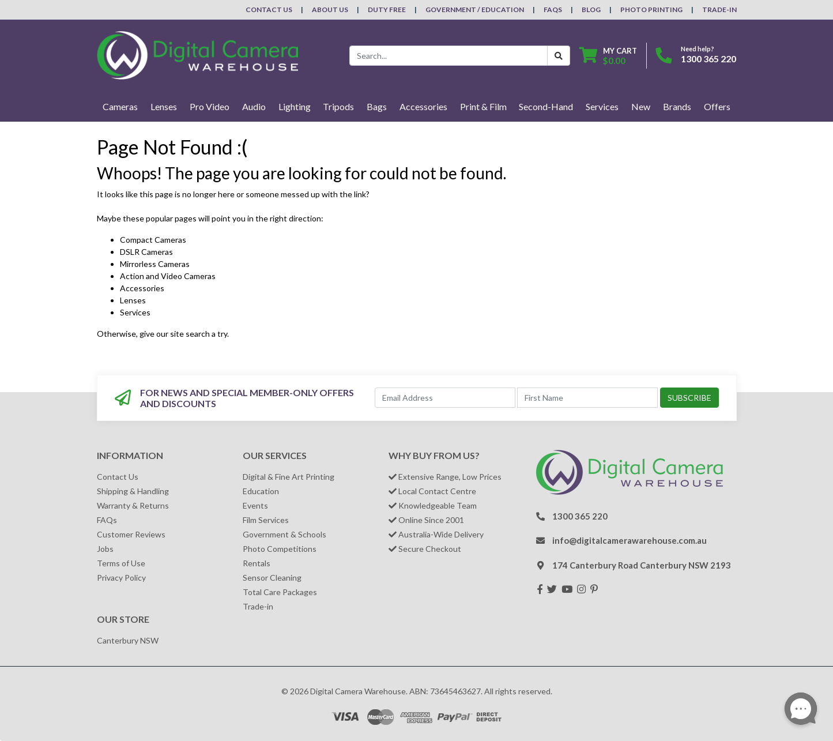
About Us (330, 9)
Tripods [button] (338, 106)
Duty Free (387, 9)
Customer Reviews (131, 534)
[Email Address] (445, 398)
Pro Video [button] (209, 106)
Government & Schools (284, 534)
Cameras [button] (120, 106)
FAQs (553, 9)
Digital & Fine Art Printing (288, 477)
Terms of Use (121, 563)
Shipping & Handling (133, 491)
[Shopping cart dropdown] (608, 55)
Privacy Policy (121, 577)
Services (135, 312)
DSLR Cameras (146, 252)
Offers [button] (717, 106)
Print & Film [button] (483, 106)
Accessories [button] (423, 106)
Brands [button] (677, 106)
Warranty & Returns (133, 505)
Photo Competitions (279, 549)
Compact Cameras (153, 240)
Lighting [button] (294, 106)
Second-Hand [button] (546, 106)
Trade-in (258, 606)
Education (261, 491)
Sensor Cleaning (272, 577)
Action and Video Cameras (168, 276)
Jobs (105, 549)
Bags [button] (377, 106)
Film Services (266, 520)
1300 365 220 (708, 58)
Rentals (256, 563)
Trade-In (719, 9)
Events (255, 505)
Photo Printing (651, 9)
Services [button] (602, 106)
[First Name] (587, 398)
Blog (591, 9)
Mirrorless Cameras (155, 264)
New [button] (640, 106)
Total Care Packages (280, 592)
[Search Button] (558, 56)
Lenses (133, 300)
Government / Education (474, 9)
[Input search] (448, 56)
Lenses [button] (163, 106)
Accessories (142, 288)
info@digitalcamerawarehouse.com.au (629, 540)
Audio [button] (254, 106)
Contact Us (269, 9)
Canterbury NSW (128, 640)
